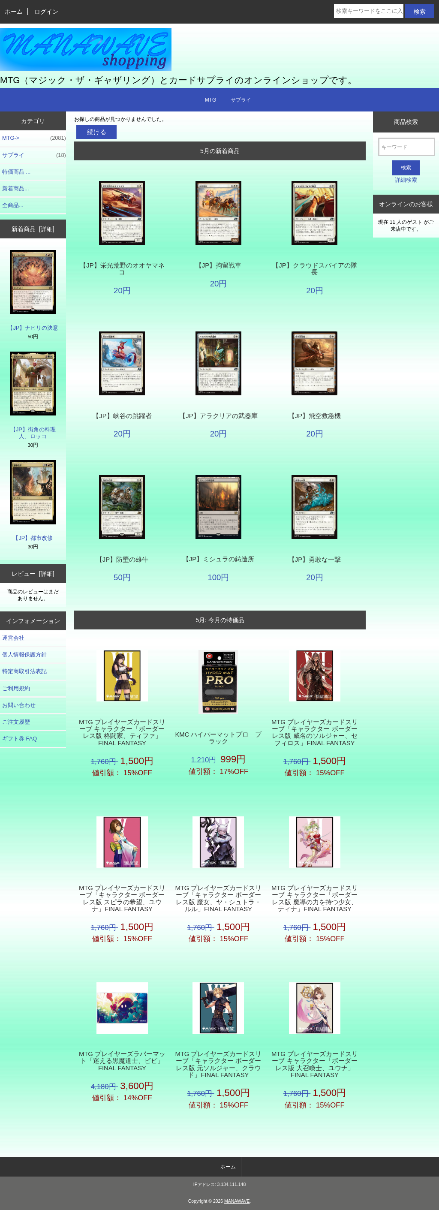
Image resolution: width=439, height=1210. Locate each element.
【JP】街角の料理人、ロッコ (33, 395)
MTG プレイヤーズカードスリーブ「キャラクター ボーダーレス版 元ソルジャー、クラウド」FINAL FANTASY (218, 1064)
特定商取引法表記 (24, 671)
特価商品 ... (16, 172)
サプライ (241, 100)
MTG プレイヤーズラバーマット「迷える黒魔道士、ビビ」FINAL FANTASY (122, 1060)
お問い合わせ (19, 705)
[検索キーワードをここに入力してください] (368, 11)
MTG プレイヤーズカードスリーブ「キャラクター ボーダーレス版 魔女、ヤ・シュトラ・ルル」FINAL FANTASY (218, 898)
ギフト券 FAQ (19, 738)
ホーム (14, 11)
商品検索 (406, 121)
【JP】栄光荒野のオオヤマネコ (122, 269)
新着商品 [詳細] (33, 229)
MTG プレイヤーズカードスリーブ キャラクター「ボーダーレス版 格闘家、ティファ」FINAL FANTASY (122, 732)
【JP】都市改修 (33, 500)
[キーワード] (406, 147)
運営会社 (13, 638)
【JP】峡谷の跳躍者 (122, 415)
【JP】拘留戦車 (218, 265)
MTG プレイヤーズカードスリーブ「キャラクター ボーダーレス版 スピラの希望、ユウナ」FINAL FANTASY (122, 898)
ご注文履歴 (16, 722)
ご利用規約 (16, 688)
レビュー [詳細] (33, 573)
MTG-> (34, 138)
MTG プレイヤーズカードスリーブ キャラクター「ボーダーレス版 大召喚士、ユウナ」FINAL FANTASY (314, 1064)
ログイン (46, 11)
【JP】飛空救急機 (315, 415)
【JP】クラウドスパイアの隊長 (314, 269)
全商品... (13, 205)
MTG (210, 100)
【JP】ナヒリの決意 (32, 290)
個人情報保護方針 (24, 654)
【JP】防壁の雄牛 (122, 559)
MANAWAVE (237, 1201)
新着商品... (15, 188)
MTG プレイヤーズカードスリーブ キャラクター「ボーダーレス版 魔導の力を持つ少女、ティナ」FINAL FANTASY (314, 898)
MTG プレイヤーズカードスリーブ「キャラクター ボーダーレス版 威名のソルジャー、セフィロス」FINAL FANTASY (314, 732)
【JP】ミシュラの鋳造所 (218, 559)
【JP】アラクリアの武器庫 (218, 415)
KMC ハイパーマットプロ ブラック (218, 738)
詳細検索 (406, 180)
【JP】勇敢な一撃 (315, 559)
